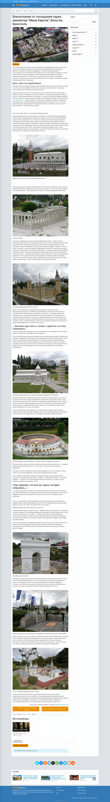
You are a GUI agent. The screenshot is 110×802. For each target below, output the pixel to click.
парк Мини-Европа (18, 100)
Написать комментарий (20, 745)
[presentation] (15, 779)
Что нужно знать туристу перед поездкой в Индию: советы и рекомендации (30, 777)
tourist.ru (22, 5)
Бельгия (16, 64)
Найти (94, 22)
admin (34, 714)
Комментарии (18, 740)
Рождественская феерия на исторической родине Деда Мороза (88, 777)
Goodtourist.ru (59, 800)
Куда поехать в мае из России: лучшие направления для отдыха (59, 777)
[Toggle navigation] (95, 5)
